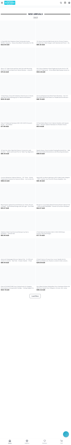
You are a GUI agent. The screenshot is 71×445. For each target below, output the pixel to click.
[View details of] (17, 30)
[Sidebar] (2, 3)
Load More (35, 296)
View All (35, 17)
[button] (69, 3)
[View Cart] (65, 3)
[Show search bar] (61, 3)
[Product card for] (17, 33)
